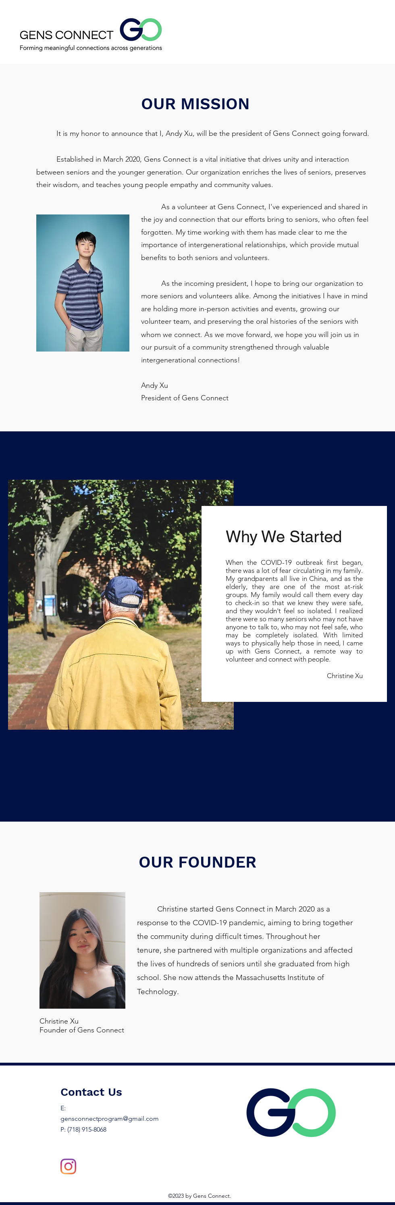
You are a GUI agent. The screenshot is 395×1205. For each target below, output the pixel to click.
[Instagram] (68, 1166)
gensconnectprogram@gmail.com (109, 1118)
